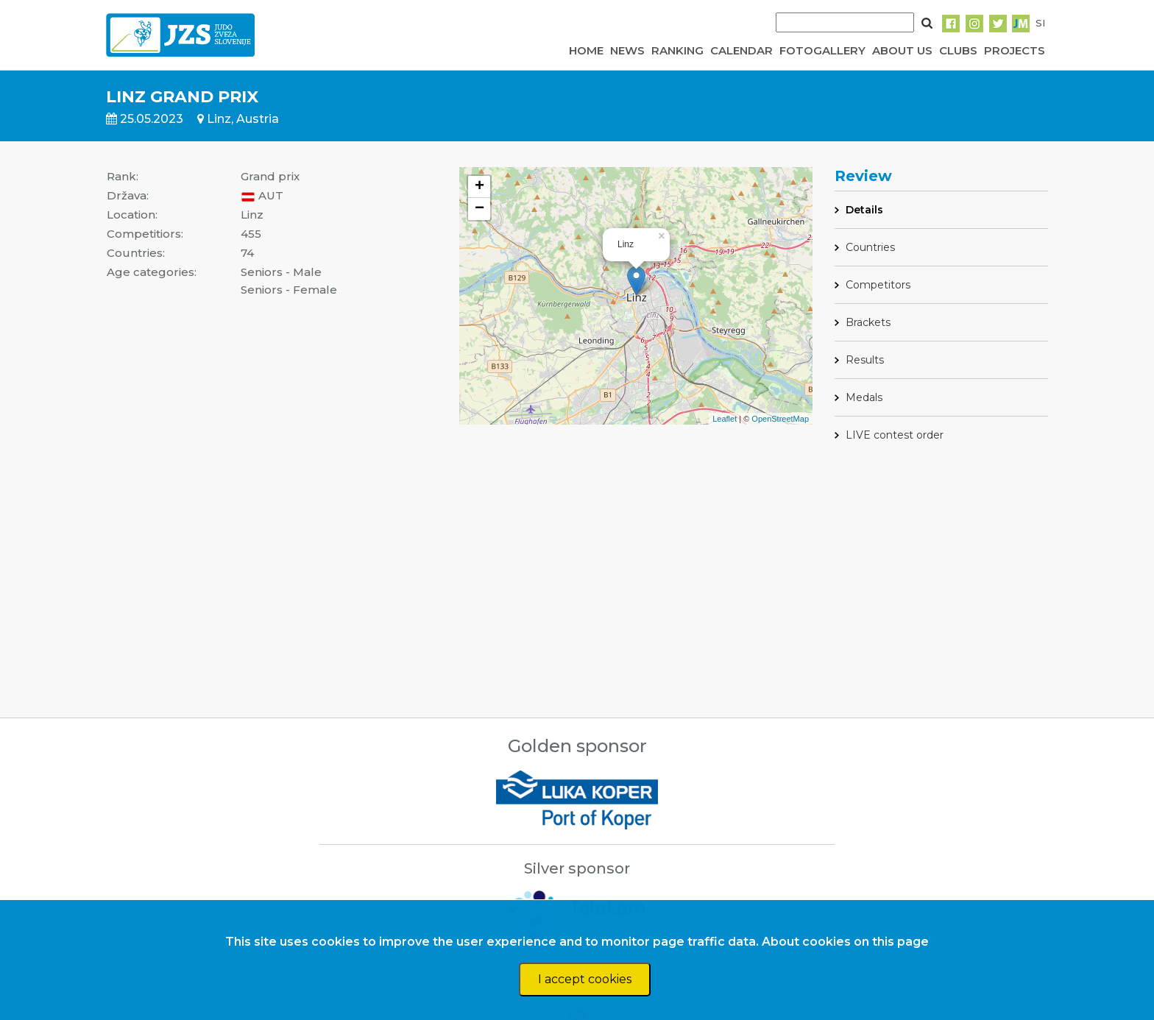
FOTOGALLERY (822, 50)
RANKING (677, 50)
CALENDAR (741, 50)
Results (865, 359)
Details (864, 209)
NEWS (627, 50)
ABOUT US (902, 50)
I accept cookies (584, 979)
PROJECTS (1014, 50)
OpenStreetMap (780, 418)
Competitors (878, 284)
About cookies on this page (845, 942)
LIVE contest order (895, 435)
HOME (586, 50)
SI (1040, 23)
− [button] (479, 209)
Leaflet (724, 418)
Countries (870, 247)
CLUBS (958, 50)
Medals (864, 397)
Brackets (868, 322)
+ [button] (479, 187)
